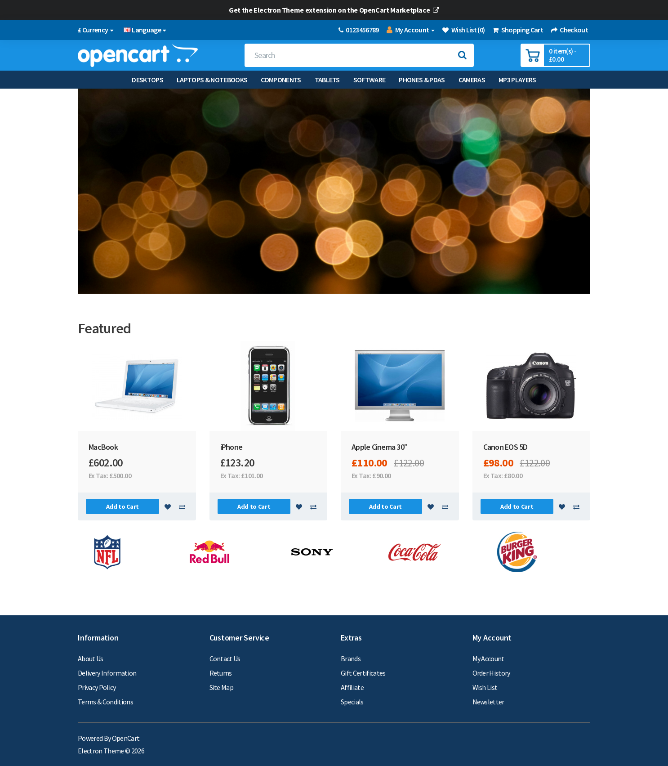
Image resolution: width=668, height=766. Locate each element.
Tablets (327, 79)
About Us (90, 658)
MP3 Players (517, 79)
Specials (352, 701)
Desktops (147, 79)
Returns (220, 672)
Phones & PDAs (422, 79)
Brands (351, 658)
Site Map (221, 687)
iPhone (231, 447)
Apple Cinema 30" (379, 447)
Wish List (485, 687)
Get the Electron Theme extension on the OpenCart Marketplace (334, 9)
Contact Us (224, 658)
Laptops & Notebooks (212, 79)
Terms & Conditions (105, 701)
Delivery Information (107, 672)
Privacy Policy (97, 687)
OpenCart (126, 738)
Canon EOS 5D (505, 447)
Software (369, 79)
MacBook (103, 447)
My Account (488, 658)
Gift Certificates (363, 672)
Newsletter (488, 701)
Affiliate (352, 687)
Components (281, 79)
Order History (491, 672)
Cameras (472, 79)
